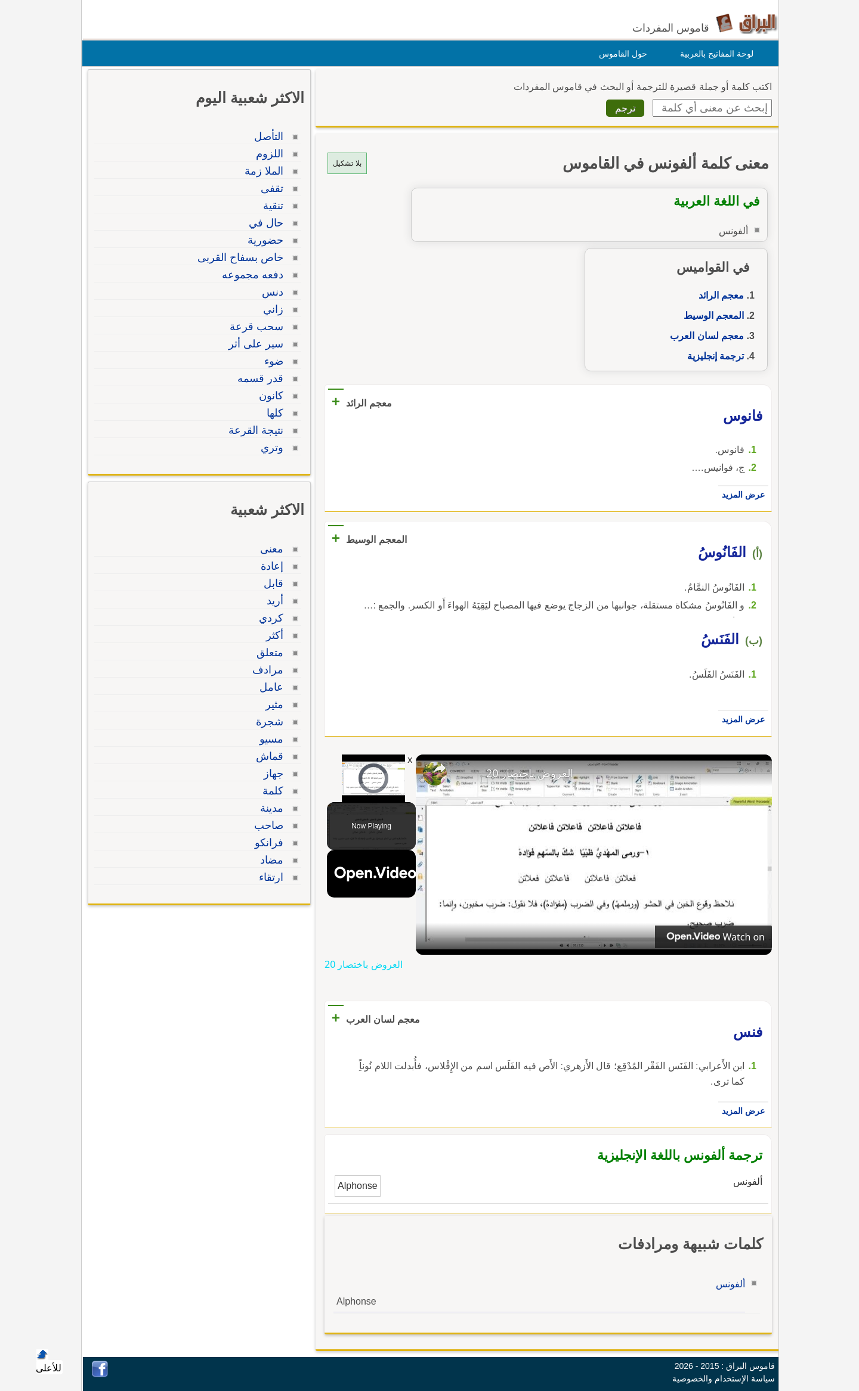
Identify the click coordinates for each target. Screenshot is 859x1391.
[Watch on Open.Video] (710, 937)
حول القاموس (620, 53)
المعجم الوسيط (711, 316)
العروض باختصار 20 (526, 773)
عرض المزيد (740, 494)
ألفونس (727, 1284)
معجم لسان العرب (704, 336)
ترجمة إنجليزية (712, 356)
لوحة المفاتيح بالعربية (713, 53)
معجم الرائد (718, 295)
